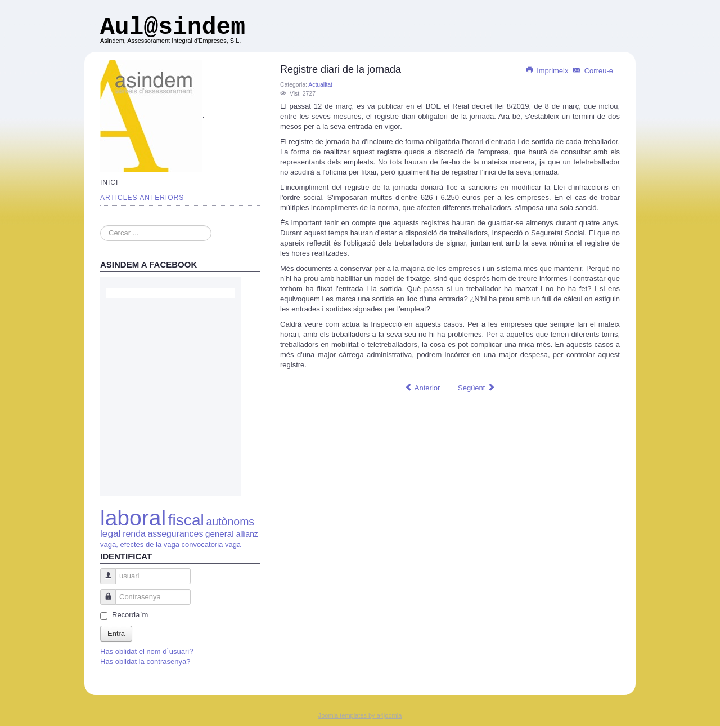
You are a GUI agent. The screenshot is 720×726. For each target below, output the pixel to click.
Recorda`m (130, 615)
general (220, 533)
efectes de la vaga (149, 544)
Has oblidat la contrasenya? (145, 661)
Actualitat (320, 85)
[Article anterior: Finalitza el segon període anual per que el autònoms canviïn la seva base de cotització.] (422, 388)
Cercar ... (100, 225)
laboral (133, 518)
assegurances (175, 533)
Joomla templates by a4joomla (360, 715)
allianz (247, 534)
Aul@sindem (172, 27)
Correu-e (593, 70)
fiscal (186, 520)
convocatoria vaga (211, 544)
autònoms (230, 521)
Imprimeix (548, 70)
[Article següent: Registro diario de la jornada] (476, 388)
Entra (116, 633)
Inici (109, 182)
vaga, (109, 544)
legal (110, 533)
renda (134, 533)
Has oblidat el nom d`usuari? (146, 651)
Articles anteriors (142, 198)
